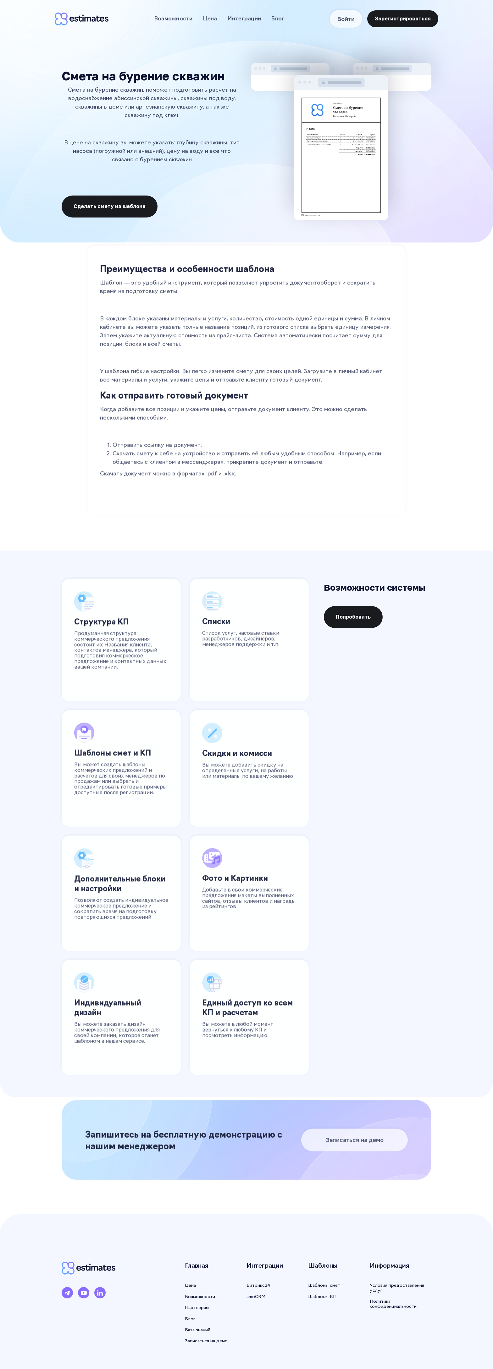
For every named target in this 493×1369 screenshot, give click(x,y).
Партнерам (197, 1308)
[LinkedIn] (100, 1295)
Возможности (173, 19)
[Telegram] (67, 1295)
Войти (346, 18)
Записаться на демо (355, 1143)
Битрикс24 (258, 1285)
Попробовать (353, 617)
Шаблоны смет (324, 1285)
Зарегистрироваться (403, 18)
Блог (277, 19)
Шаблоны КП (322, 1297)
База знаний (197, 1330)
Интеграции (244, 19)
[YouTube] (83, 1295)
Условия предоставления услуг (397, 1288)
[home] (81, 18)
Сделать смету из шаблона (110, 206)
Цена (210, 19)
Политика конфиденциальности (393, 1304)
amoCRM (255, 1297)
